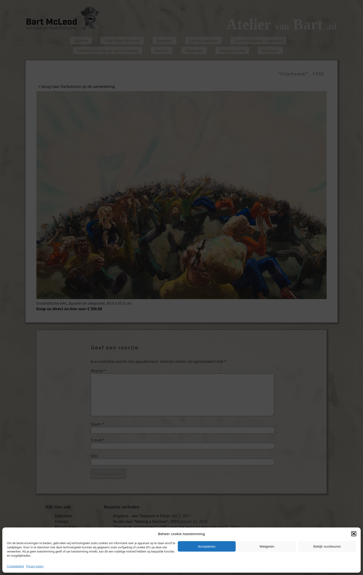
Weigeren (267, 546)
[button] (353, 533)
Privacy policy (35, 566)
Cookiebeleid (15, 566)
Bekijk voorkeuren (327, 546)
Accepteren (207, 546)
